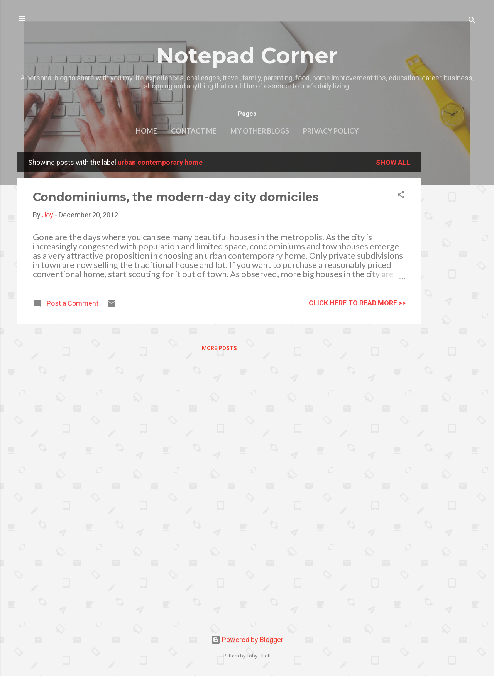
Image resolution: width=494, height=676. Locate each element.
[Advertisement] (452, 268)
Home (146, 131)
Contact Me (194, 131)
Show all (393, 162)
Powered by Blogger (247, 639)
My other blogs (259, 131)
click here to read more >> (357, 303)
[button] (401, 196)
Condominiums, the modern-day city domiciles (176, 197)
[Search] (472, 21)
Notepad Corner (247, 55)
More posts (219, 348)
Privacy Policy (331, 131)
